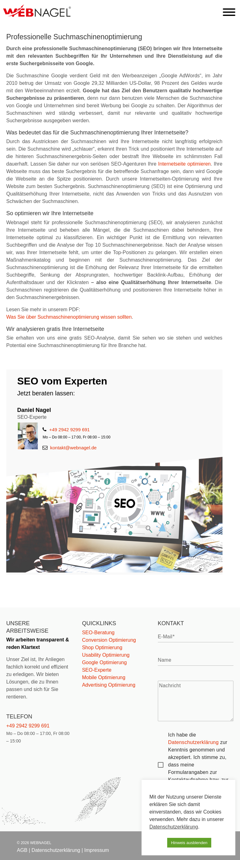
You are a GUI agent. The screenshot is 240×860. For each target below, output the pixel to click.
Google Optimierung (104, 662)
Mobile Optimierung (103, 677)
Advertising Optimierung (108, 685)
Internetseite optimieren (184, 164)
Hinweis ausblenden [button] (189, 842)
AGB (22, 850)
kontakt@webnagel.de (69, 447)
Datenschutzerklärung (193, 742)
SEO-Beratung (98, 632)
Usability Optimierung (105, 655)
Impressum (96, 850)
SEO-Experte (96, 670)
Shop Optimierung (102, 647)
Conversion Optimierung (109, 640)
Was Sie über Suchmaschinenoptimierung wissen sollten (69, 317)
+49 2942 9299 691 (66, 429)
